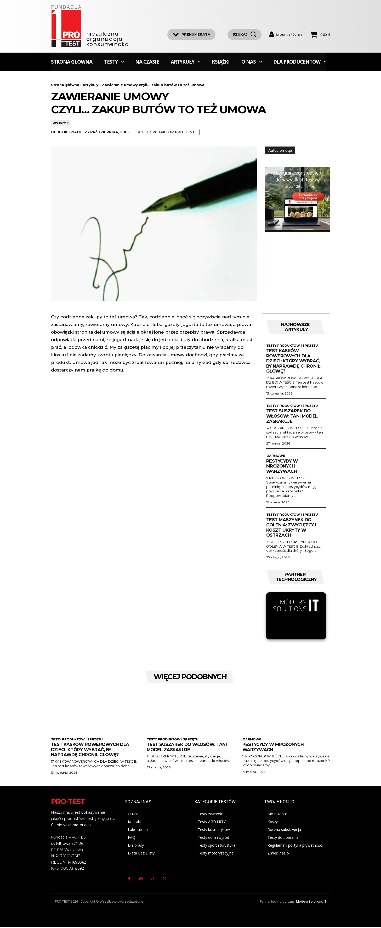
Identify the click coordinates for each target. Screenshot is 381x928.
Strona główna (65, 85)
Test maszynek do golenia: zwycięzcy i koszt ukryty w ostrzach (292, 528)
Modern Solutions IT (311, 902)
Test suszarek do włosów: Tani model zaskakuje (293, 416)
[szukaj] (244, 34)
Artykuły (91, 85)
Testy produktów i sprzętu (292, 346)
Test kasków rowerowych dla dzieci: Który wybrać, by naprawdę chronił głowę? (294, 361)
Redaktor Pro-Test (173, 132)
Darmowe (275, 456)
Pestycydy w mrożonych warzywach (282, 466)
